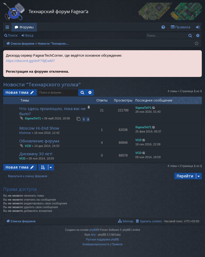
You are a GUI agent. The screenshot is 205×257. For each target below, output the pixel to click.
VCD (28, 145)
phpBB (93, 229)
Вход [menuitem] (199, 28)
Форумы (26, 27)
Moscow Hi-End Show (39, 128)
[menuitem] (163, 27)
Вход (29, 35)
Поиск (13, 35)
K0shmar (25, 132)
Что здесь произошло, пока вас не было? (52, 111)
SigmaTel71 (33, 118)
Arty (93, 234)
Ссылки (8, 28)
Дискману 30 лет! (35, 153)
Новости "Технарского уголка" (42, 84)
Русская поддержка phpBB (102, 239)
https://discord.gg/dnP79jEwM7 (30, 61)
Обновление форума (39, 140)
